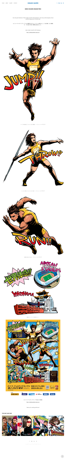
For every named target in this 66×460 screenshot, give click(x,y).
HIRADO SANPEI (33, 3)
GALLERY (10, 3)
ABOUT (7, 3)
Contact (15, 3)
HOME (3, 3)
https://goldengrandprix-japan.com (33, 32)
